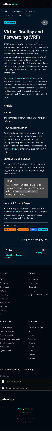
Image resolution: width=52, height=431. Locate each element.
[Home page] (6, 11)
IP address (31, 78)
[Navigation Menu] (48, 4)
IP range (18, 78)
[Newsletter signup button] (50, 376)
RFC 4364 (8, 149)
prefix (11, 78)
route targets (16, 211)
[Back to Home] (9, 4)
